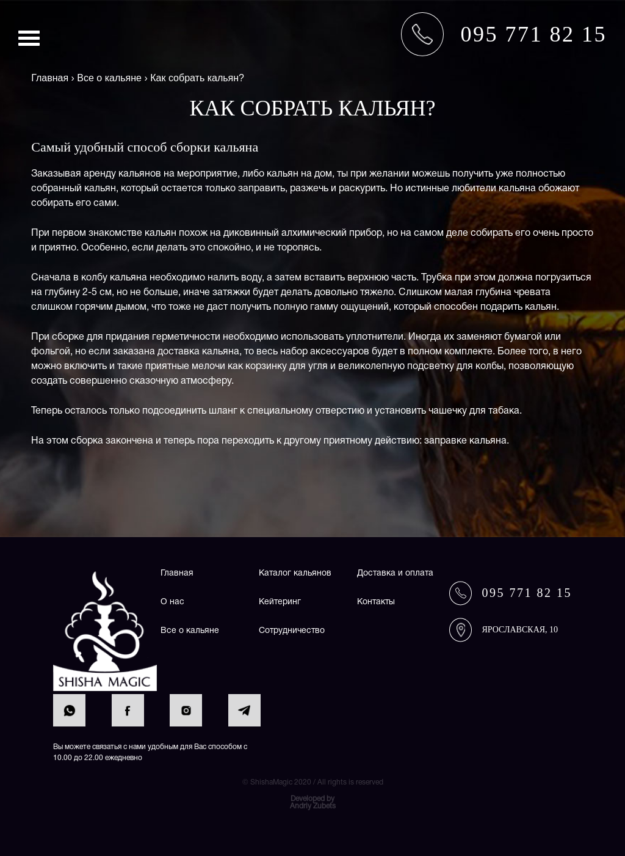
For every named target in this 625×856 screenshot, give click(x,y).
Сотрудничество (292, 631)
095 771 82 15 (527, 592)
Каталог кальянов (295, 573)
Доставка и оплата (395, 573)
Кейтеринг (280, 602)
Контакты (376, 602)
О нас (172, 602)
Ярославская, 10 (520, 629)
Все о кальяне (190, 631)
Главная (177, 573)
